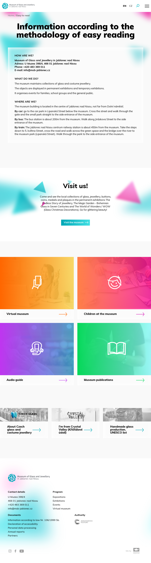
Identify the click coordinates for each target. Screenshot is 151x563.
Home (11, 16)
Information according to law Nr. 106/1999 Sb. (34, 520)
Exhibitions (59, 501)
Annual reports (16, 532)
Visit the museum (75, 222)
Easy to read (23, 16)
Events (56, 505)
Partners (13, 536)
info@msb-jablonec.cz (20, 509)
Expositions (59, 497)
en (124, 6)
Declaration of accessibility (23, 524)
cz (130, 6)
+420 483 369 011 (18, 505)
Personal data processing (22, 528)
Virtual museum (61, 509)
